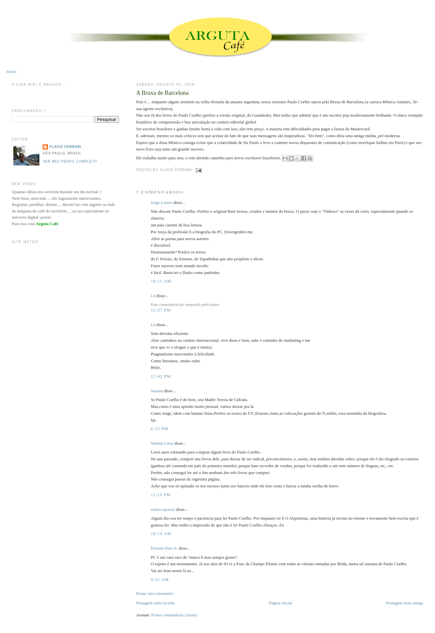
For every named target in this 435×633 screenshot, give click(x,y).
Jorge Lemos (162, 202)
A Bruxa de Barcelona (162, 93)
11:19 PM (161, 494)
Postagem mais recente (155, 602)
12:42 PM (161, 376)
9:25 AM (160, 579)
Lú (153, 295)
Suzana (157, 390)
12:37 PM (161, 310)
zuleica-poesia (163, 509)
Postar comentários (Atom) (174, 614)
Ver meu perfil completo (70, 161)
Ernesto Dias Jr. (164, 548)
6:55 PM (159, 428)
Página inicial (280, 602)
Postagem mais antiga (404, 602)
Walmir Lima (162, 443)
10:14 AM (161, 533)
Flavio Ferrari (65, 147)
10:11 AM (161, 281)
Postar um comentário (154, 593)
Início (11, 71)
